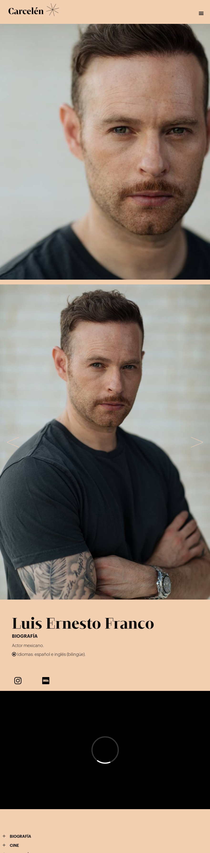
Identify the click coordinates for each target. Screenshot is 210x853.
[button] (201, 13)
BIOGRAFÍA (20, 836)
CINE (14, 846)
